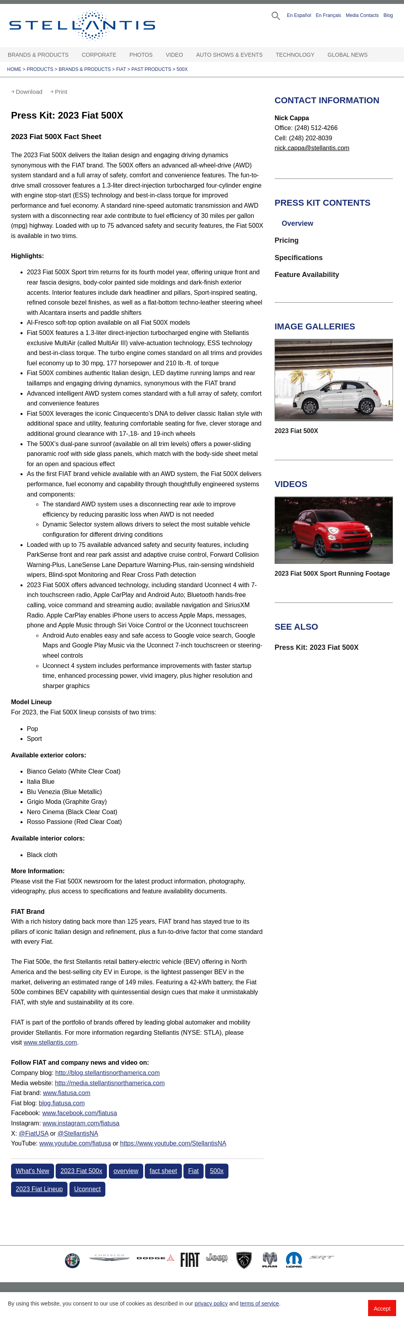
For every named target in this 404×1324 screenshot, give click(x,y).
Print (61, 91)
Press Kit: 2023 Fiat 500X (317, 647)
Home (14, 69)
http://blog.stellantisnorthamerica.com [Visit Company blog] (107, 1072)
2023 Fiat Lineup (39, 1189)
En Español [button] (299, 15)
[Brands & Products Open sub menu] (72, 55)
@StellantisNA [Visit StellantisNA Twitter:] (78, 1133)
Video (174, 55)
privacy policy (211, 1303)
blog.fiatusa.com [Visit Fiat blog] (62, 1103)
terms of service (259, 1303)
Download (29, 91)
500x (217, 1171)
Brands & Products (38, 55)
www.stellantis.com (50, 1042)
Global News (347, 55)
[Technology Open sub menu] (318, 55)
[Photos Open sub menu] (156, 55)
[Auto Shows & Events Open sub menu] (266, 55)
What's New (32, 1171)
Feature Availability (307, 275)
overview (126, 1171)
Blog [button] (388, 15)
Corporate (99, 55)
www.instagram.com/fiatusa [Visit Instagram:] (81, 1123)
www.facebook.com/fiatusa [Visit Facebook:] (79, 1113)
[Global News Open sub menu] (371, 55)
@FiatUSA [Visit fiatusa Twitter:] (34, 1133)
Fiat (121, 69)
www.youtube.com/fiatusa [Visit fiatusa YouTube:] (75, 1143)
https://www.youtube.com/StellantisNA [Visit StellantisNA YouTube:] (173, 1143)
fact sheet (163, 1171)
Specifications (299, 258)
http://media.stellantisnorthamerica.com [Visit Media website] (110, 1083)
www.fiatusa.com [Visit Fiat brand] (66, 1093)
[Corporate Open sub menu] (120, 55)
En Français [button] (328, 15)
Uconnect (87, 1189)
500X (182, 69)
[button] (275, 15)
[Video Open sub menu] (186, 55)
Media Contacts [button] (362, 15)
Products (40, 69)
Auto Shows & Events (229, 55)
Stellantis (93, 25)
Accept (382, 1308)
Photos (141, 55)
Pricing (287, 240)
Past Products (151, 69)
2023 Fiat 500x (81, 1171)
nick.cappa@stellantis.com (312, 148)
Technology (295, 55)
